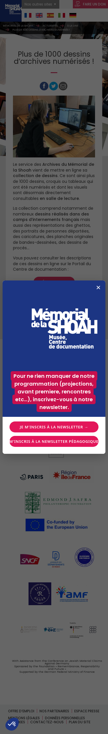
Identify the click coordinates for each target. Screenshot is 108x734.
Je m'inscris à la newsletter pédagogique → (54, 441)
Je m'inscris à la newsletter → (54, 427)
